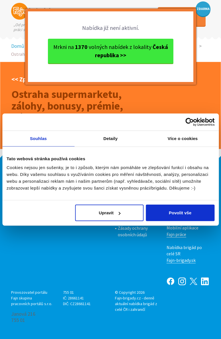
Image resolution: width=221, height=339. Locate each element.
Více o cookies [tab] (183, 138)
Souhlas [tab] (38, 138)
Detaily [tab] (111, 138)
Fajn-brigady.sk (181, 260)
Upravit (110, 212)
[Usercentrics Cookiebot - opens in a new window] (189, 122)
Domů (17, 46)
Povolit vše (180, 212)
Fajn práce (176, 234)
